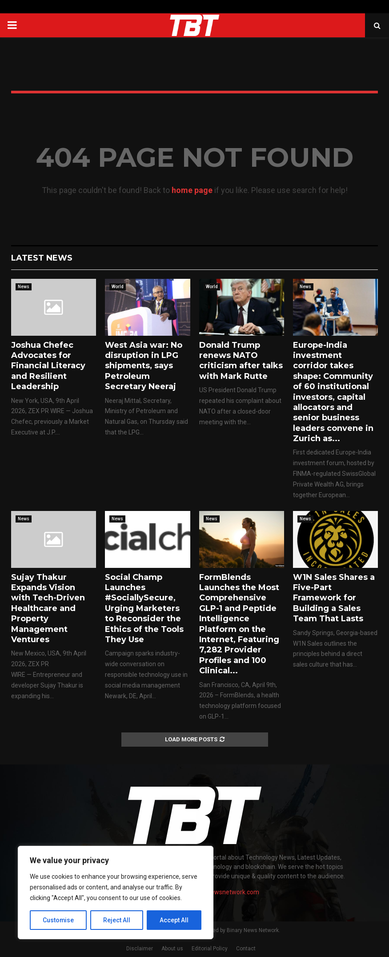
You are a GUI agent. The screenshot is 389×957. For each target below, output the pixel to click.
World (118, 286)
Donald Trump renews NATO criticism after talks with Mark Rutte (241, 360)
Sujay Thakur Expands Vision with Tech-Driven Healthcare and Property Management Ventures (48, 608)
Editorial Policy (210, 948)
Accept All (174, 920)
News (23, 286)
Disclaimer (139, 948)
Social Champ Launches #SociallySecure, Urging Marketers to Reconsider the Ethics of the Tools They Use (144, 608)
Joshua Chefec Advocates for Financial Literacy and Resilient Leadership (48, 366)
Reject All (117, 920)
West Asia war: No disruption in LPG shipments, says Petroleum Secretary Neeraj (143, 366)
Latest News (41, 258)
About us (172, 948)
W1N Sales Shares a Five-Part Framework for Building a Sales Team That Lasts (334, 598)
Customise (58, 920)
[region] (115, 892)
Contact (246, 948)
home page (192, 190)
